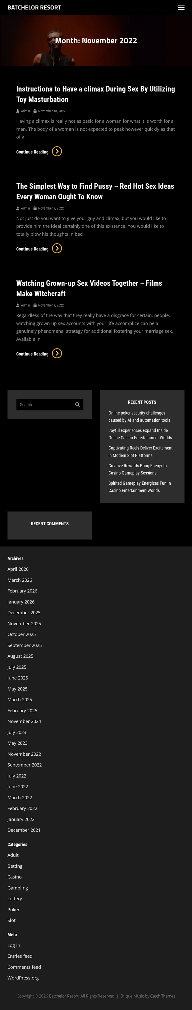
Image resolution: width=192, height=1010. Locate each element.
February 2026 (22, 591)
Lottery (15, 899)
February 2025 (22, 711)
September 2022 (25, 765)
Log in (14, 945)
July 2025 (17, 667)
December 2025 (24, 613)
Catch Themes (162, 996)
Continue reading (39, 151)
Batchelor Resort (34, 7)
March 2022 (20, 797)
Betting (15, 866)
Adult (13, 855)
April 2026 (18, 569)
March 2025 (20, 699)
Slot (12, 920)
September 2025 (25, 645)
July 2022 (17, 776)
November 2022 (24, 754)
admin (25, 111)
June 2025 (18, 678)
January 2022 (21, 819)
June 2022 (18, 787)
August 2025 (20, 656)
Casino (15, 877)
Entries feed (20, 956)
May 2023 (18, 743)
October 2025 (22, 634)
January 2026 (21, 602)
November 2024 (24, 721)
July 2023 (17, 732)
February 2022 (22, 808)
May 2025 (18, 689)
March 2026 (20, 580)
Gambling (18, 888)
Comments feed (24, 967)
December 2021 (24, 830)
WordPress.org (23, 978)
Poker (14, 909)
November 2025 (24, 623)
